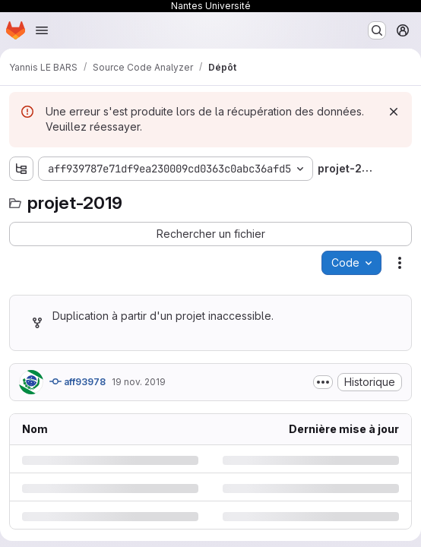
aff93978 (77, 381)
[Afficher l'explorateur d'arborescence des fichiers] (21, 169)
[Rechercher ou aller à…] (377, 30)
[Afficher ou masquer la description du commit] (323, 382)
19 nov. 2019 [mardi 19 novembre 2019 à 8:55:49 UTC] (139, 381)
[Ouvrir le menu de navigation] (42, 30)
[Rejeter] (394, 112)
